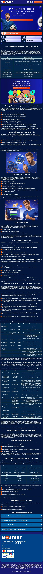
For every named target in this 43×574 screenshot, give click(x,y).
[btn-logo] (7, 2)
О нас (3, 545)
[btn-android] (31, 2)
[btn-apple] (28, 2)
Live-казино (7, 37)
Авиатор (6, 40)
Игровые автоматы (29, 37)
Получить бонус (21, 20)
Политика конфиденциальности (8, 546)
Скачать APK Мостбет (10, 33)
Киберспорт (27, 40)
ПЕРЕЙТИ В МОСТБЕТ (21, 87)
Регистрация (38, 2)
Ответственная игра (6, 548)
